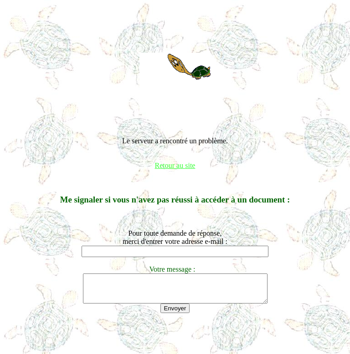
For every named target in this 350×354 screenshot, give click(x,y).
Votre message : (175, 269)
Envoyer (175, 313)
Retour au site (175, 165)
